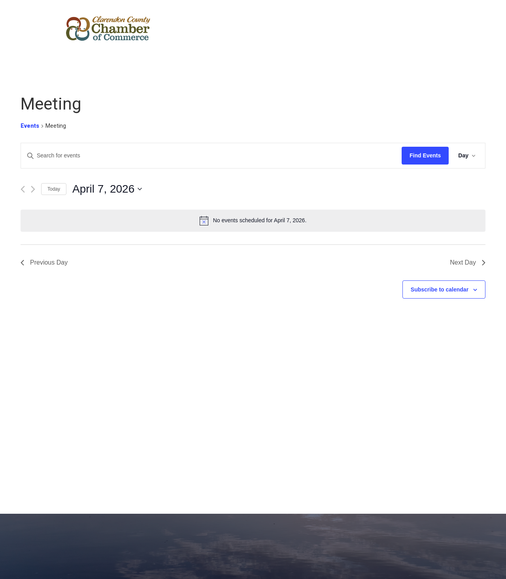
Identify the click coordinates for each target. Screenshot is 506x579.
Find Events (425, 155)
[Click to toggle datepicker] (107, 189)
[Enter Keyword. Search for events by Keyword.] (211, 155)
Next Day (467, 262)
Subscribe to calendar (439, 289)
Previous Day (44, 262)
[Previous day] (23, 189)
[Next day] (33, 189)
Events (30, 126)
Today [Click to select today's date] (53, 189)
